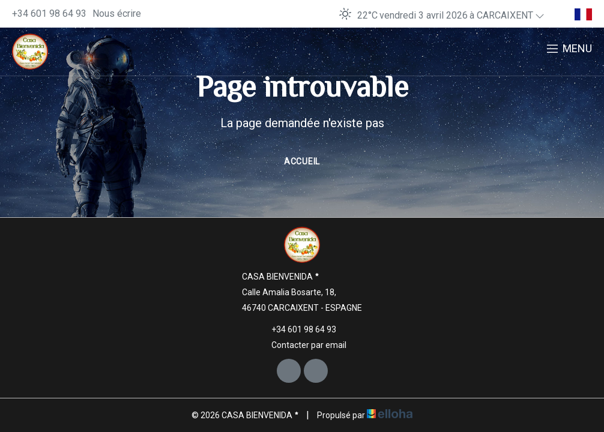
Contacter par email (302, 345)
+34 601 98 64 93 (297, 329)
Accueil (302, 161)
